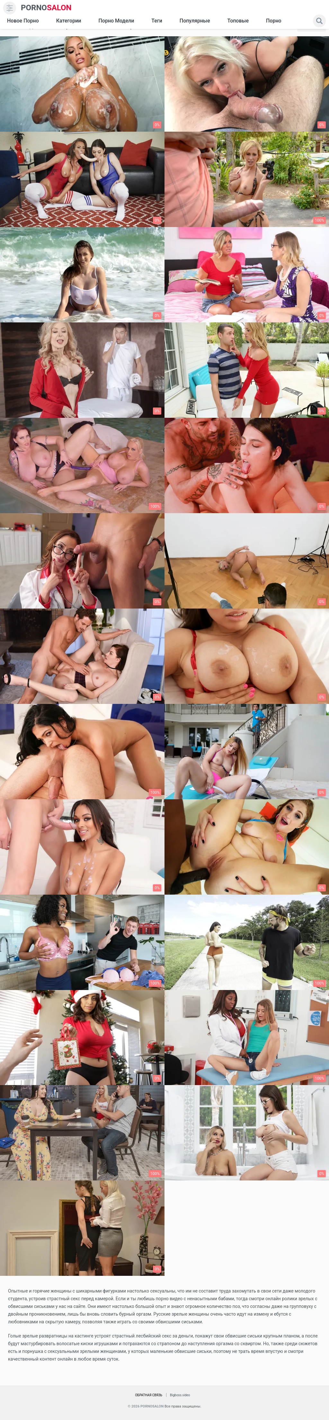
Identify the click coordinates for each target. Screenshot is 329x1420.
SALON (46, 8)
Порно (273, 21)
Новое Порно (23, 21)
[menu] (9, 8)
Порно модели (116, 21)
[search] (319, 20)
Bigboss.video (180, 1395)
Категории (68, 21)
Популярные (195, 21)
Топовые (237, 21)
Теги (156, 21)
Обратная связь (148, 1395)
